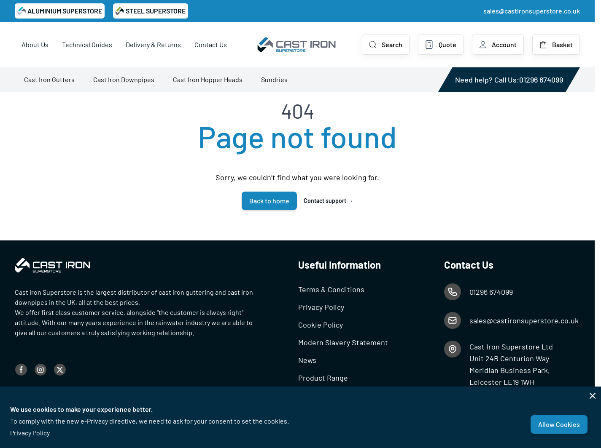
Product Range (323, 377)
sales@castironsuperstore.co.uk (531, 11)
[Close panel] (592, 395)
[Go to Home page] (297, 44)
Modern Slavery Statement (343, 342)
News (307, 360)
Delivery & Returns (153, 44)
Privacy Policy (30, 433)
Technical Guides (87, 44)
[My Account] (498, 45)
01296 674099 (541, 79)
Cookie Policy (320, 324)
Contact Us (210, 44)
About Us (35, 44)
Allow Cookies (559, 424)
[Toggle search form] (386, 45)
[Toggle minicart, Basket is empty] (556, 45)
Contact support (328, 200)
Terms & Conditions (331, 289)
